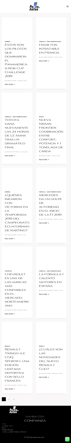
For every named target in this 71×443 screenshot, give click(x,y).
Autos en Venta (7, 426)
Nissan (41, 116)
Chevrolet (8, 271)
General (7, 41)
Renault (7, 346)
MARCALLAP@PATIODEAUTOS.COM (14, 432)
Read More (10, 84)
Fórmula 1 (42, 41)
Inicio (4, 424)
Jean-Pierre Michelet (54, 41)
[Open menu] (68, 6)
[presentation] (17, 27)
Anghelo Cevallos (11, 80)
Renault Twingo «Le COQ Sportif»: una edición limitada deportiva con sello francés (17, 365)
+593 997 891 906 (7, 430)
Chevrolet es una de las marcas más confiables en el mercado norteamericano (17, 290)
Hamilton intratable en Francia (49, 49)
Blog (4, 428)
